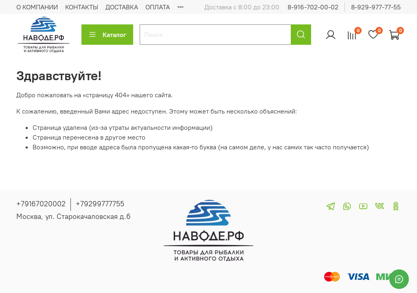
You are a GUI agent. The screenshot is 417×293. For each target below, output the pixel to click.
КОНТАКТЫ (81, 7)
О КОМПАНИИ (37, 7)
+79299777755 (100, 203)
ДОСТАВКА (121, 7)
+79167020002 (41, 203)
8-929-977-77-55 (376, 7)
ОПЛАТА (157, 7)
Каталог (107, 35)
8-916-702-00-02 (313, 7)
